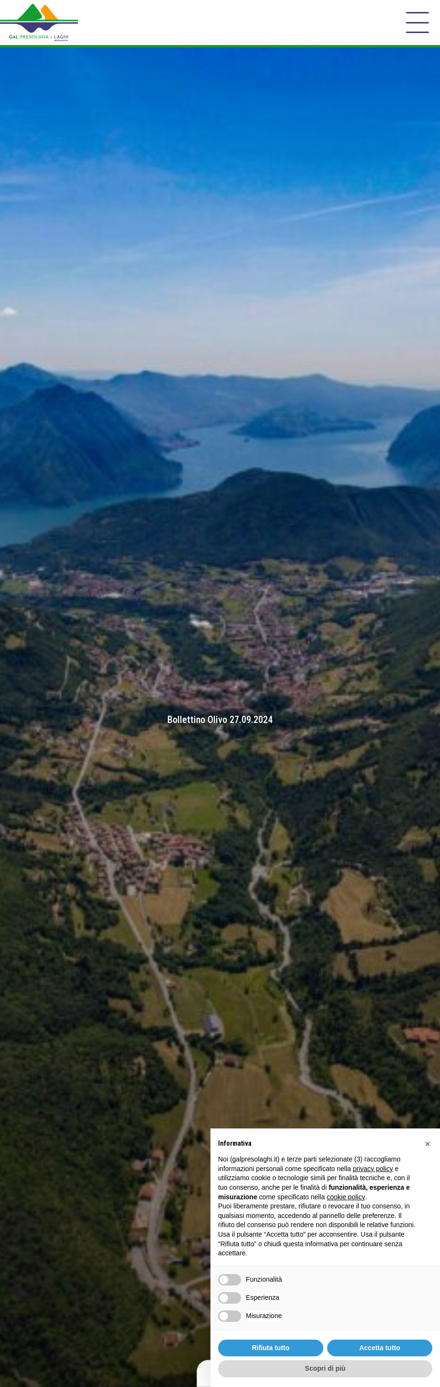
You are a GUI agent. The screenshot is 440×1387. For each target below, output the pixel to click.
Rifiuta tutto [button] (271, 1348)
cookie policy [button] (346, 1197)
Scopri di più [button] (325, 1368)
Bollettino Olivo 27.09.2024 (220, 719)
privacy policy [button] (373, 1169)
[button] (427, 1143)
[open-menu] (417, 22)
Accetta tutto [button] (379, 1348)
